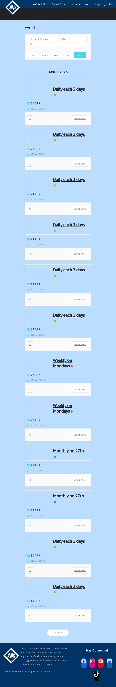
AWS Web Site (39, 4)
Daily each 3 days (69, 89)
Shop (97, 4)
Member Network (80, 4)
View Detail (80, 118)
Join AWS (109, 4)
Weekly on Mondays (62, 363)
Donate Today (59, 4)
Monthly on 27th (68, 450)
